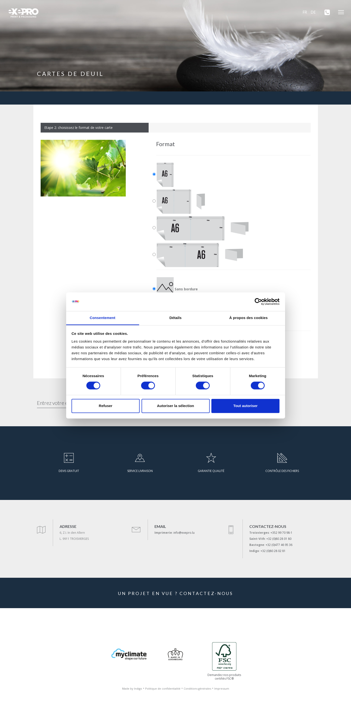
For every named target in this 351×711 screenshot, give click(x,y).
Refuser (105, 406)
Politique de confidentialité (162, 688)
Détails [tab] (176, 318)
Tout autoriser (245, 406)
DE (313, 12)
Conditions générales (197, 688)
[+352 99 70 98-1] (325, 12)
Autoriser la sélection (175, 406)
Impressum (221, 688)
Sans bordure (177, 289)
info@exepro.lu (184, 533)
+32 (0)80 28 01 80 (278, 539)
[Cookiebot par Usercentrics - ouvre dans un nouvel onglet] (258, 301)
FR (305, 12)
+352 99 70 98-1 (281, 533)
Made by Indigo (132, 688)
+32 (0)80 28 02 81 (273, 551)
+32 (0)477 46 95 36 (279, 545)
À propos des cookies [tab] (248, 318)
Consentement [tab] (102, 318)
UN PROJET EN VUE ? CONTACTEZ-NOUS (175, 593)
